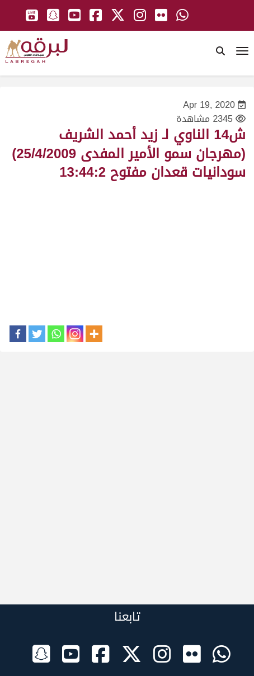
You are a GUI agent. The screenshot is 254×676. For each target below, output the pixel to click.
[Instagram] (75, 333)
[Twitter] (37, 333)
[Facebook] (18, 333)
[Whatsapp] (56, 333)
